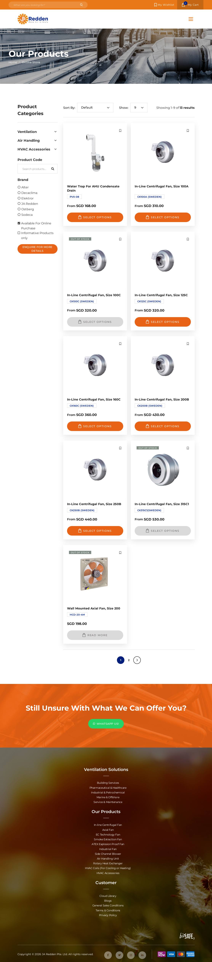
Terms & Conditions (108, 909)
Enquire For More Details (37, 249)
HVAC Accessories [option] (34, 149)
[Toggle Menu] (191, 19)
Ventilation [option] (27, 131)
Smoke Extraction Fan (108, 839)
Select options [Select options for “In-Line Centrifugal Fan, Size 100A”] (162, 217)
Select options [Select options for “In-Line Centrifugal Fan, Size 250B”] (95, 531)
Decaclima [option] (29, 193)
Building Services (108, 783)
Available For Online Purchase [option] (36, 225)
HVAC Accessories (108, 872)
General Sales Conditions (108, 905)
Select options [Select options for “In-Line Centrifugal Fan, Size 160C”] (95, 426)
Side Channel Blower (108, 853)
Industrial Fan (108, 848)
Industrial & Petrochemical (108, 792)
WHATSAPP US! (106, 724)
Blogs (108, 900)
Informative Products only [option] (37, 235)
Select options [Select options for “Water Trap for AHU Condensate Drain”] (95, 217)
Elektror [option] (27, 198)
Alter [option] (25, 187)
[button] (38, 131)
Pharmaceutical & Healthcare (108, 787)
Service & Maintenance (108, 802)
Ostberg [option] (27, 209)
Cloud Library (107, 895)
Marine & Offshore (108, 797)
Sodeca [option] (27, 215)
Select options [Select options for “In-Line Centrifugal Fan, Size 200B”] (162, 426)
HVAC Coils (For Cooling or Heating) (108, 867)
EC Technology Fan (108, 834)
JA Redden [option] (29, 204)
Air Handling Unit (108, 858)
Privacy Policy (108, 914)
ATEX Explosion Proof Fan (108, 844)
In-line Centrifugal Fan (108, 825)
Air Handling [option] (29, 140)
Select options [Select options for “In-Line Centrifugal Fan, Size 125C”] (162, 322)
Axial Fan (108, 829)
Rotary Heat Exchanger (107, 863)
